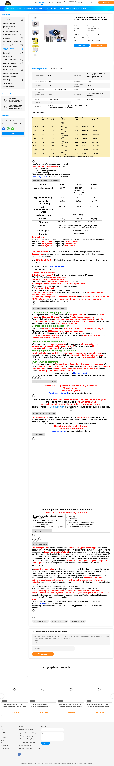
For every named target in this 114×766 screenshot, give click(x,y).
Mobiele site (4, 745)
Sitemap (3, 743)
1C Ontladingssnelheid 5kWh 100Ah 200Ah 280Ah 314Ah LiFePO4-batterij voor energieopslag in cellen (16, 106)
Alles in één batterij (13, 70)
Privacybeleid (5, 748)
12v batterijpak (13, 53)
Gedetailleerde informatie (39, 68)
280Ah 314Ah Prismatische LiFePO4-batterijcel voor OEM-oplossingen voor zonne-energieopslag (16, 100)
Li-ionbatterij (13, 38)
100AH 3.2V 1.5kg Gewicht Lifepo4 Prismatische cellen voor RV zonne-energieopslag (71, 707)
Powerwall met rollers (13, 60)
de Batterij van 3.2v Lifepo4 (13, 48)
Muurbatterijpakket (13, 45)
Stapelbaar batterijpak (13, 63)
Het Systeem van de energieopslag (13, 27)
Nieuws (3, 740)
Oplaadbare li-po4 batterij (77, 621)
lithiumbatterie (13, 20)
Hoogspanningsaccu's (13, 76)
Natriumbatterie (13, 83)
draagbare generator (13, 23)
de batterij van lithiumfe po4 (59, 621)
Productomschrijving (56, 68)
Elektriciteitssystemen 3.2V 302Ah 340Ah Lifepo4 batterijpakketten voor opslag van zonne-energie (98, 707)
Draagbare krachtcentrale (13, 73)
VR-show (3, 735)
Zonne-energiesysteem (13, 35)
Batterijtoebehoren (13, 87)
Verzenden (42, 654)
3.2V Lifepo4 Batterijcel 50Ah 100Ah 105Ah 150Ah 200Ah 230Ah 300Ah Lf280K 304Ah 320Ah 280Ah (14, 707)
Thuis (2, 730)
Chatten (13, 133)
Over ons (3, 737)
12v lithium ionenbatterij (13, 31)
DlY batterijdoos (13, 80)
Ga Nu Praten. (106, 2)
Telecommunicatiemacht (13, 66)
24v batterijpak (13, 56)
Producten (4, 732)
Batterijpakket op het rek (13, 41)
